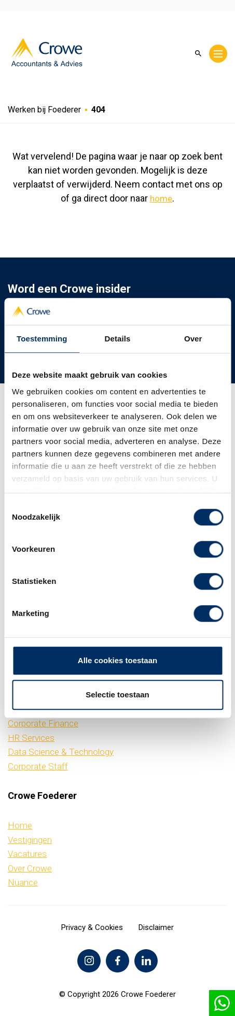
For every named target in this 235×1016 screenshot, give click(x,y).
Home (20, 825)
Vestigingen (30, 840)
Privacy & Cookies (92, 927)
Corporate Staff (38, 766)
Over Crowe (30, 868)
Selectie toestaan (117, 694)
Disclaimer (156, 927)
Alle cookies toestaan (117, 660)
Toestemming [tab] (42, 338)
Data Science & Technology (61, 752)
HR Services (31, 738)
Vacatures (27, 854)
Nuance (23, 882)
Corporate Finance (43, 723)
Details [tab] (118, 338)
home (161, 198)
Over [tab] (193, 338)
